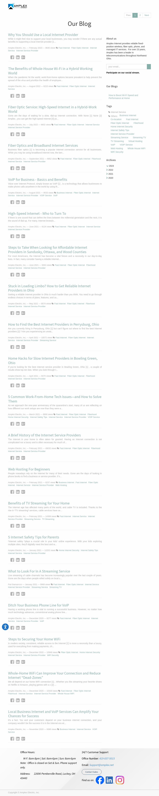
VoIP (55, 195)
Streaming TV (55, 587)
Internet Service (93, 125)
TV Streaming (48, 519)
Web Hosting (61, 485)
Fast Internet (64, 48)
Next (147, 15)
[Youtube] (123, 77)
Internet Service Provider (27, 50)
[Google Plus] (23, 57)
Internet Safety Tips (38, 417)
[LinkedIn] (18, 57)
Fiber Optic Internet (79, 48)
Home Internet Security (18, 417)
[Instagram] (113, 77)
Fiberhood (96, 159)
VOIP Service (46, 195)
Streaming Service (48, 340)
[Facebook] (12, 57)
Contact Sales (91, 772)
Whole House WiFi (66, 693)
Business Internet (64, 193)
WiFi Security (53, 655)
